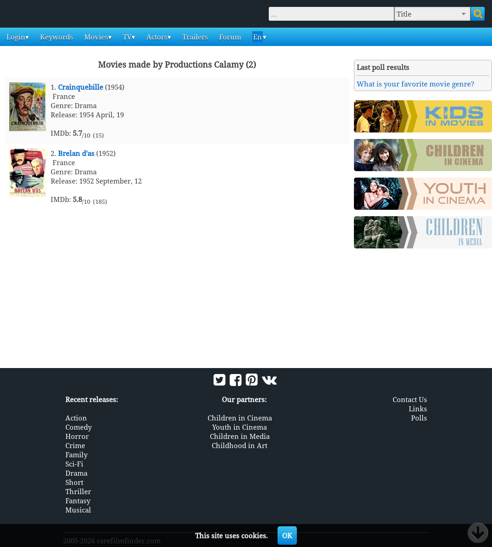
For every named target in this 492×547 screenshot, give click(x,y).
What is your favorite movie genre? (416, 83)
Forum (229, 36)
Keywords (55, 36)
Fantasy (77, 500)
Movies (95, 36)
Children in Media (240, 436)
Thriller (78, 491)
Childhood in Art (239, 445)
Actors (156, 36)
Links (418, 408)
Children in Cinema (240, 417)
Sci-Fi (74, 463)
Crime (75, 445)
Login (15, 36)
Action (76, 417)
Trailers (194, 36)
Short (74, 482)
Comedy (78, 427)
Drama (76, 473)
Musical (78, 509)
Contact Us (410, 399)
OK (287, 535)
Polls (419, 417)
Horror (77, 436)
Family (76, 454)
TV (126, 36)
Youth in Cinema (239, 427)
